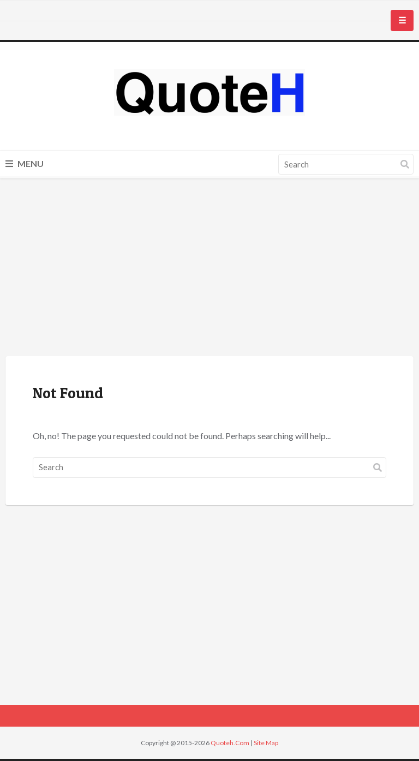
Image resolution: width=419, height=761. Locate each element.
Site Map (266, 743)
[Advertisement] (209, 269)
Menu (24, 163)
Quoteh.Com (230, 743)
